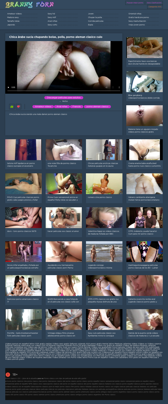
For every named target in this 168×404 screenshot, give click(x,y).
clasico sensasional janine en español (134, 381)
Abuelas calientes (28, 354)
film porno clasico (78, 386)
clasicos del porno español (87, 384)
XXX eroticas (33, 352)
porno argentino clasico (122, 392)
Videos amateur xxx (61, 357)
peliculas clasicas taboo (31, 389)
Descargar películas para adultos (64, 98)
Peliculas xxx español (134, 349)
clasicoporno (48, 384)
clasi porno (42, 381)
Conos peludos (119, 347)
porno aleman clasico (97, 107)
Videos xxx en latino (68, 350)
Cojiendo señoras (152, 349)
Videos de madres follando (94, 349)
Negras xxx (40, 350)
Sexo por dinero (12, 354)
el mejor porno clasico (61, 386)
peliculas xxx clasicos (20, 392)
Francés (77, 107)
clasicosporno (36, 386)
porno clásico (149, 392)
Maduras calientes (26, 350)
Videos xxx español (73, 349)
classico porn (47, 386)
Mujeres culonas (150, 350)
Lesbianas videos (47, 352)
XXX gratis (77, 352)
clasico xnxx (37, 384)
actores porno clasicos (14, 381)
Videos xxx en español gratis (57, 356)
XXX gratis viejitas (43, 344)
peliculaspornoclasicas (37, 392)
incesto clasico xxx (106, 386)
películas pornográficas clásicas (111, 389)
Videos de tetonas (63, 352)
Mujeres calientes (148, 345)
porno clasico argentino (91, 394)
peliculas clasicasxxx (66, 389)
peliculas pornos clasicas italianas (137, 389)
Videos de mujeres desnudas (39, 357)
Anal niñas (62, 107)
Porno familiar (84, 347)
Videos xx (142, 344)
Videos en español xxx (152, 352)
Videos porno (84, 350)
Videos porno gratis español (142, 354)
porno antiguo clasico (104, 392)
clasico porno (76, 381)
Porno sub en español (98, 357)
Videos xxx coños (135, 356)
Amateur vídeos (43, 107)
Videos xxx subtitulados (81, 354)
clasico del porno (63, 381)
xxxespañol (28, 356)
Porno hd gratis (80, 345)
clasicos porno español (124, 384)
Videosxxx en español (112, 352)
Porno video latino (79, 357)
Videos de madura (131, 345)
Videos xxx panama (14, 349)
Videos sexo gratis (60, 344)
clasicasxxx (52, 381)
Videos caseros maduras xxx (51, 349)
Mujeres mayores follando (61, 345)
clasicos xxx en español (21, 386)
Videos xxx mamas (133, 350)
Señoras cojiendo (77, 344)
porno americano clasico (85, 392)
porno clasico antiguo (73, 394)
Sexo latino (38, 356)
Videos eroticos (62, 354)
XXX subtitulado (152, 347)
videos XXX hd (41, 345)
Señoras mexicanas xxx (24, 345)
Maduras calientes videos (126, 344)
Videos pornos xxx (116, 350)
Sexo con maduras (115, 349)
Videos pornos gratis (14, 359)
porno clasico (137, 392)
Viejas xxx (75, 356)
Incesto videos (122, 354)
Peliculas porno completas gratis (111, 356)
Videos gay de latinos (37, 347)
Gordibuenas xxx (88, 356)
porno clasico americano (54, 394)
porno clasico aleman (36, 394)
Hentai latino (108, 344)
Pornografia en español (16, 352)
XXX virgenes (11, 350)
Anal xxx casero (70, 347)
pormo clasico (52, 392)
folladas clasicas (92, 386)
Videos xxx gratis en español (109, 345)
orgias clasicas (119, 386)
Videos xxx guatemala (101, 347)
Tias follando (149, 356)
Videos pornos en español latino (20, 344)
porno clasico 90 (20, 394)
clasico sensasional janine (110, 381)
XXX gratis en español (139, 357)
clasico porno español (90, 381)
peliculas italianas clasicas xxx (86, 389)
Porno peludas (52, 350)
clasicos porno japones (143, 384)
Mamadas (91, 345)
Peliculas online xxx (46, 354)
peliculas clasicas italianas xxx (137, 386)
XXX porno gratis (94, 344)
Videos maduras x (99, 350)
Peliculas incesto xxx (92, 352)
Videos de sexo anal (135, 347)
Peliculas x (154, 357)
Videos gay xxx (30, 349)
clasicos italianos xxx (106, 384)
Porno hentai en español (104, 354)
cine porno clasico (31, 381)
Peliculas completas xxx (16, 347)
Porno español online (132, 352)
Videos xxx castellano (118, 357)
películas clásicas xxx (49, 389)
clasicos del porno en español (65, 384)
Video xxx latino (55, 347)
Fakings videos (18, 357)
